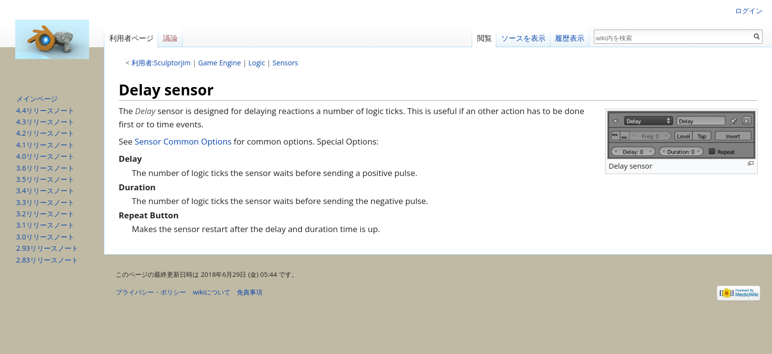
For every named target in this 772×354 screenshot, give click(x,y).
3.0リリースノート (45, 236)
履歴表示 (569, 38)
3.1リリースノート (45, 225)
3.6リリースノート (45, 168)
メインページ (37, 98)
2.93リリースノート (47, 248)
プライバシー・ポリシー (151, 292)
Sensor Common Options (182, 141)
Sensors (285, 62)
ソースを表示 (523, 38)
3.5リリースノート (45, 179)
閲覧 (484, 38)
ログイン (749, 10)
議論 (170, 38)
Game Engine (219, 62)
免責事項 (249, 292)
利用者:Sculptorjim (161, 62)
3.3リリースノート (45, 202)
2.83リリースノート (47, 260)
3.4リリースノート (45, 190)
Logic (257, 62)
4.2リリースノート (45, 133)
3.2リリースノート (45, 213)
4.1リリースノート (45, 144)
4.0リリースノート (45, 156)
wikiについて (211, 292)
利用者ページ (131, 38)
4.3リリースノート (45, 121)
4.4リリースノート (45, 110)
